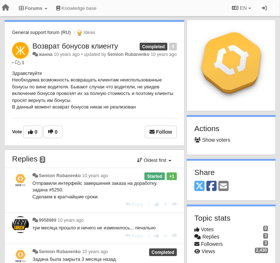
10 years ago (95, 175)
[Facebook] (211, 186)
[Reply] (134, 204)
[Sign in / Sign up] (264, 8)
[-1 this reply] (174, 204)
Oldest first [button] (154, 160)
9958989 (47, 220)
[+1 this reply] (156, 204)
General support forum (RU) (41, 32)
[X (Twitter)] (199, 186)
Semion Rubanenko (128, 54)
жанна (45, 54)
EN (241, 8)
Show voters (212, 140)
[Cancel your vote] (165, 204)
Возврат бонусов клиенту (75, 46)
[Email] (223, 186)
